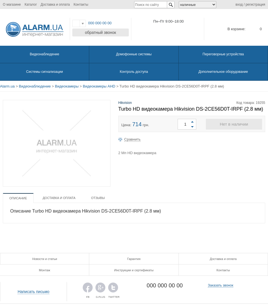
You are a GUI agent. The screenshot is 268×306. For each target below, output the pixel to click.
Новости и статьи (44, 259)
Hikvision (125, 103)
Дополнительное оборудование (223, 72)
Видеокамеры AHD (99, 86)
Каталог (31, 4)
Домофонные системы (134, 54)
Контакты (80, 4)
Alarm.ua (7, 86)
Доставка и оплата (55, 4)
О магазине (12, 4)
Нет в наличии (234, 124)
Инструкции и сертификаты (133, 270)
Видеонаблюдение (44, 54)
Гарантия (134, 259)
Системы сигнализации (44, 72)
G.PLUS (100, 289)
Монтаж (44, 270)
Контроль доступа (134, 72)
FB (88, 289)
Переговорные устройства (223, 54)
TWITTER (113, 289)
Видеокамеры (67, 86)
